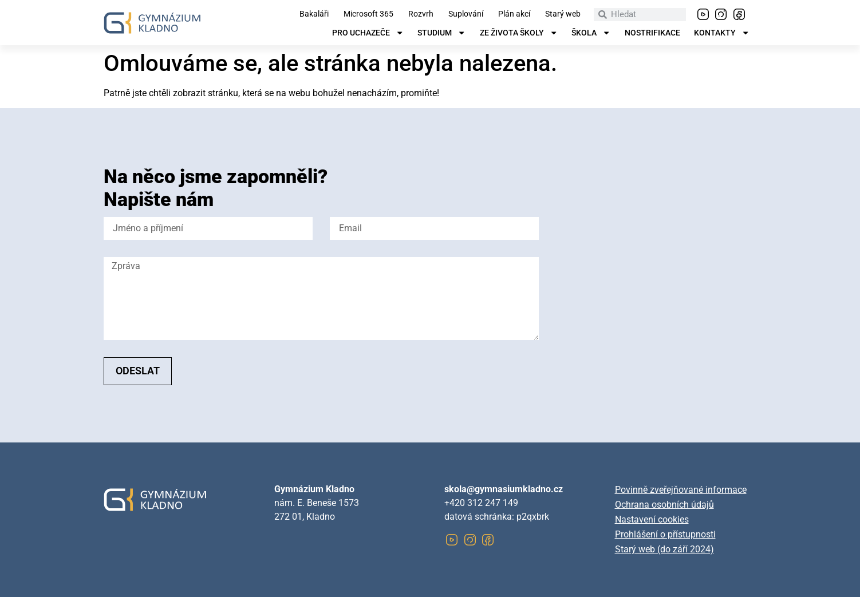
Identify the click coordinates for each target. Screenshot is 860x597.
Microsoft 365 (368, 14)
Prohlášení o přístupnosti (665, 534)
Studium (441, 33)
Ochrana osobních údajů (664, 504)
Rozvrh (420, 14)
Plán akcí (514, 14)
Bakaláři (314, 14)
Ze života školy (519, 33)
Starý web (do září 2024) (664, 549)
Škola (590, 33)
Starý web (563, 14)
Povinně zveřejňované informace (681, 489)
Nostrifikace (652, 33)
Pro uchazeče (368, 33)
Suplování (465, 14)
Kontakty (721, 33)
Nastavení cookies (652, 519)
